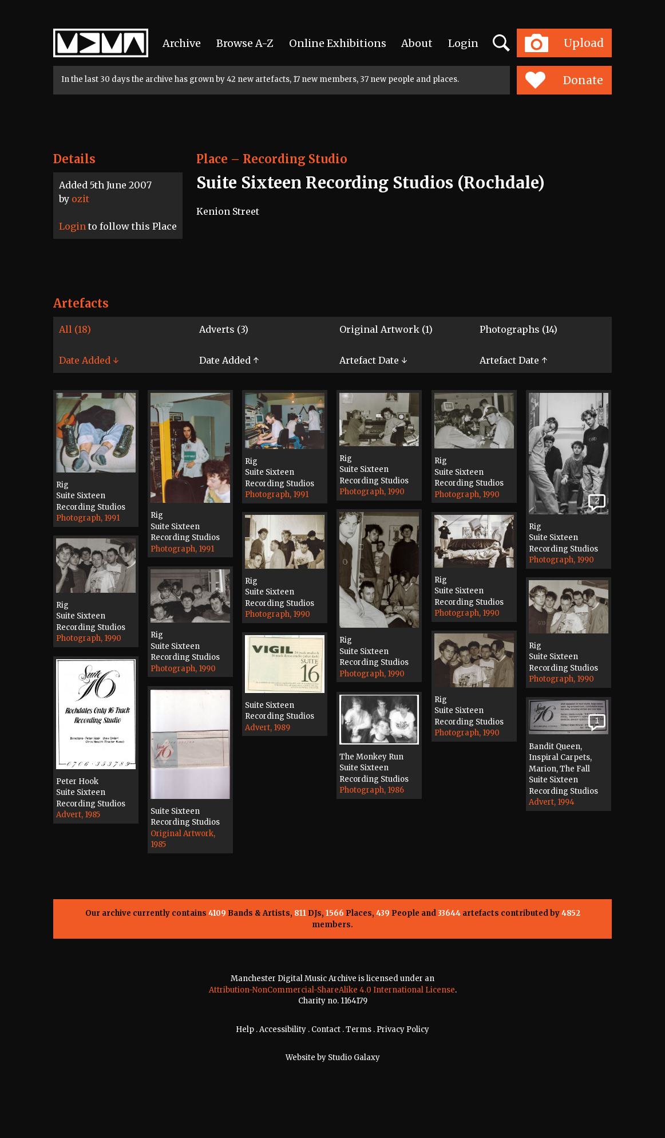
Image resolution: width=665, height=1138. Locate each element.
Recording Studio (295, 159)
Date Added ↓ (88, 360)
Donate (564, 80)
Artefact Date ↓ (373, 360)
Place (212, 159)
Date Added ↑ (229, 360)
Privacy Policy (403, 1029)
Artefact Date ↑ (513, 360)
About (417, 43)
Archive (182, 43)
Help (245, 1029)
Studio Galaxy (354, 1057)
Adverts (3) (223, 329)
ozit (80, 198)
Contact (326, 1029)
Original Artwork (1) (386, 329)
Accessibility (282, 1029)
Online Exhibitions (337, 43)
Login (463, 43)
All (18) (75, 329)
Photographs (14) (518, 329)
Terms (358, 1029)
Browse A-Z (245, 43)
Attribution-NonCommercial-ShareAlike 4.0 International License (332, 990)
